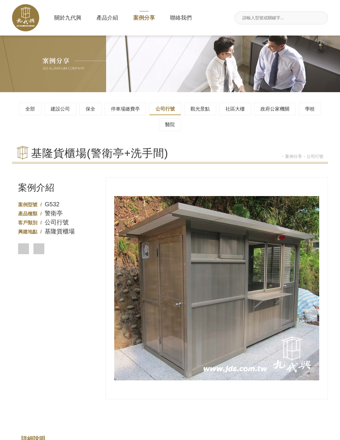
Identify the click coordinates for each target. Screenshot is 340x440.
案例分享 (144, 18)
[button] (23, 248)
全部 (30, 108)
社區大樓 (235, 108)
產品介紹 (107, 18)
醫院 (170, 124)
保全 (90, 108)
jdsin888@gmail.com (301, 401)
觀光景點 (200, 108)
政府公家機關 (274, 108)
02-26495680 (104, 401)
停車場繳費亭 (125, 108)
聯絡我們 (181, 18)
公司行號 (165, 108)
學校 (310, 108)
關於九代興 (67, 18)
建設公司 (60, 108)
